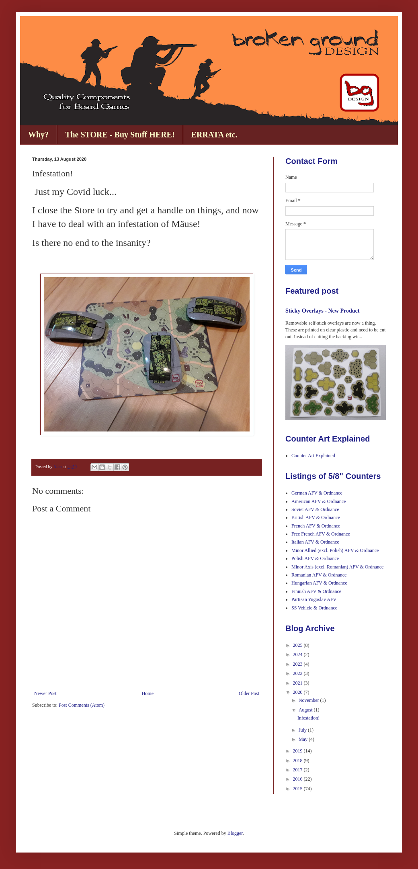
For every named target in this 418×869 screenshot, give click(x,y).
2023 (298, 664)
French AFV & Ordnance (315, 526)
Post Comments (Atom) (81, 705)
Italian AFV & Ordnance (315, 542)
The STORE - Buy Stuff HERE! (119, 134)
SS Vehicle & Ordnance (314, 608)
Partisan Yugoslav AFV (313, 599)
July (303, 730)
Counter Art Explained (313, 455)
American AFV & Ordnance (318, 501)
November (309, 700)
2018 (298, 760)
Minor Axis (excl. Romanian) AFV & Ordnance (337, 567)
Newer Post (45, 693)
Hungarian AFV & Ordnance (319, 583)
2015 (298, 788)
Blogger (235, 833)
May (304, 739)
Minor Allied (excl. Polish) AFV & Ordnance (335, 550)
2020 (298, 692)
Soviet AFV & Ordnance (315, 509)
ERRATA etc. (214, 134)
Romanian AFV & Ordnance (318, 575)
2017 (298, 770)
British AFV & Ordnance (315, 517)
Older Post (249, 693)
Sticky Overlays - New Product (322, 310)
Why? (38, 134)
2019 (298, 751)
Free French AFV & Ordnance (320, 534)
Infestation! (308, 718)
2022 (298, 673)
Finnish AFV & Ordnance (316, 591)
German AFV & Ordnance (316, 493)
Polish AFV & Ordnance (315, 558)
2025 (298, 645)
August (306, 710)
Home (148, 693)
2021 (298, 683)
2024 (298, 654)
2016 (298, 779)
